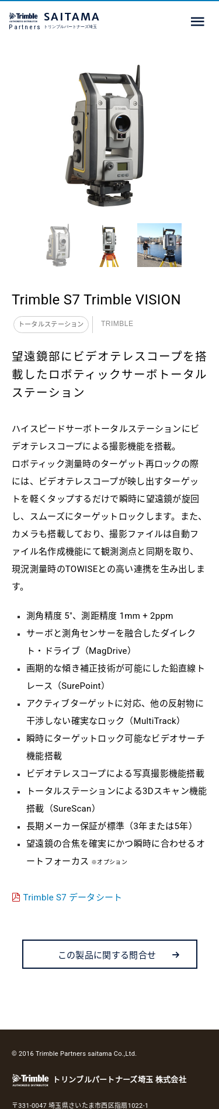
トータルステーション (51, 324)
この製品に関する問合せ (119, 955)
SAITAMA (96, 20)
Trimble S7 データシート (73, 897)
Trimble (117, 324)
